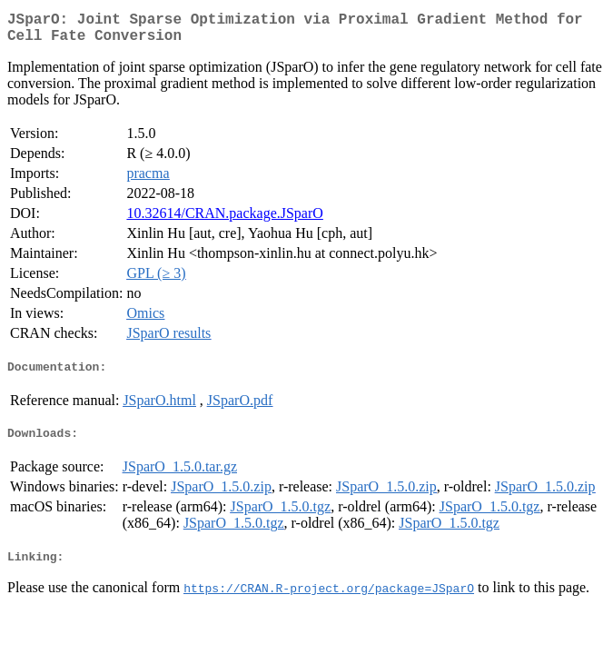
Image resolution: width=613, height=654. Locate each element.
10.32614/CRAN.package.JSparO (224, 220)
